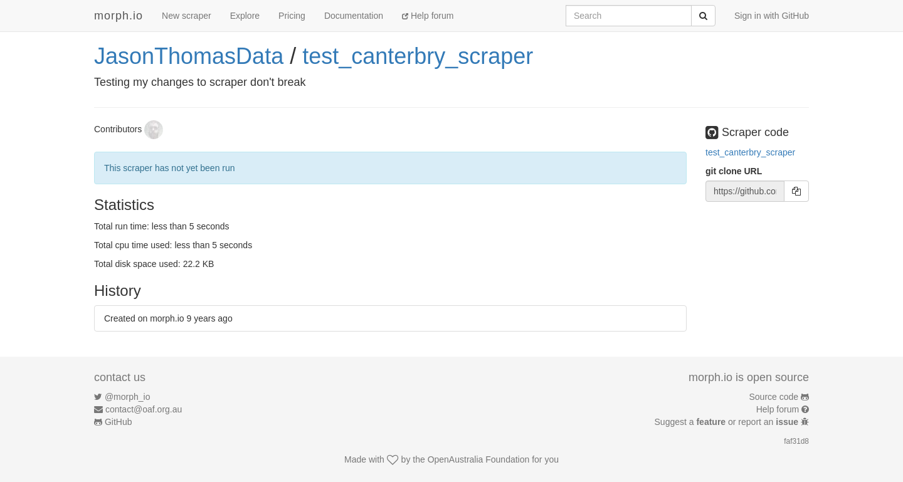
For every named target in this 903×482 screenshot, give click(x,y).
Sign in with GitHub (771, 16)
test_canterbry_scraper (417, 56)
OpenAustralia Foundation (479, 459)
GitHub (118, 422)
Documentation (353, 16)
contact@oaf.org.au (143, 409)
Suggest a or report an (728, 422)
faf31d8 (796, 441)
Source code (774, 397)
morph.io (118, 15)
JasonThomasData (188, 56)
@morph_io (127, 397)
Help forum (427, 16)
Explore (245, 16)
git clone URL (733, 171)
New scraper (186, 16)
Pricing (291, 16)
